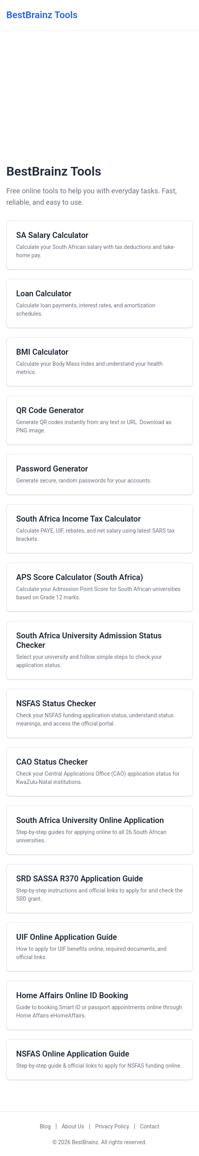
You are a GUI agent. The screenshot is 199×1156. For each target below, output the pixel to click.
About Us (72, 1126)
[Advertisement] (99, 96)
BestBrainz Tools (42, 15)
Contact (149, 1126)
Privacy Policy (112, 1126)
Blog (45, 1126)
